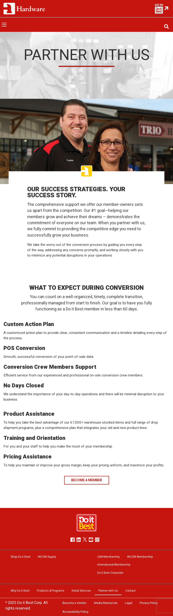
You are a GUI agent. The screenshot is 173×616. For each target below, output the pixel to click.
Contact (130, 591)
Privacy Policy (149, 603)
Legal (128, 603)
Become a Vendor (74, 603)
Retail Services (81, 591)
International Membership (113, 565)
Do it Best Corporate (110, 573)
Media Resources (105, 603)
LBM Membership (108, 557)
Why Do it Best (20, 591)
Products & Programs (50, 591)
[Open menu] (4, 24)
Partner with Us (108, 591)
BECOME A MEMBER (86, 480)
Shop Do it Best (20, 557)
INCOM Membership (140, 557)
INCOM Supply (47, 557)
